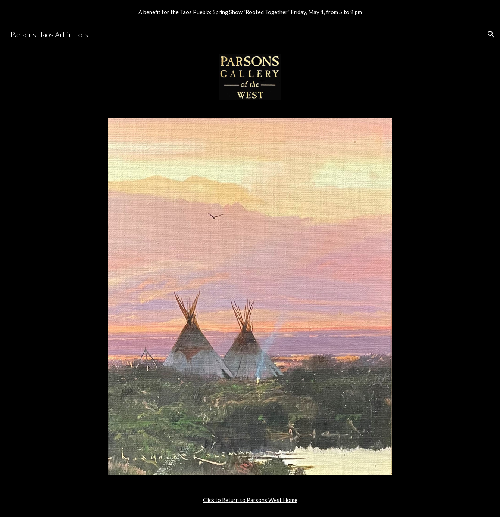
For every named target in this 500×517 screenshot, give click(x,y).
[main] (250, 500)
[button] (491, 34)
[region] (250, 12)
